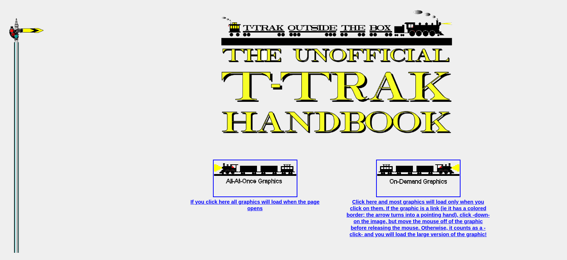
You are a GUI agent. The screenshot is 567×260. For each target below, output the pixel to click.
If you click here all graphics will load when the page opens (255, 201)
